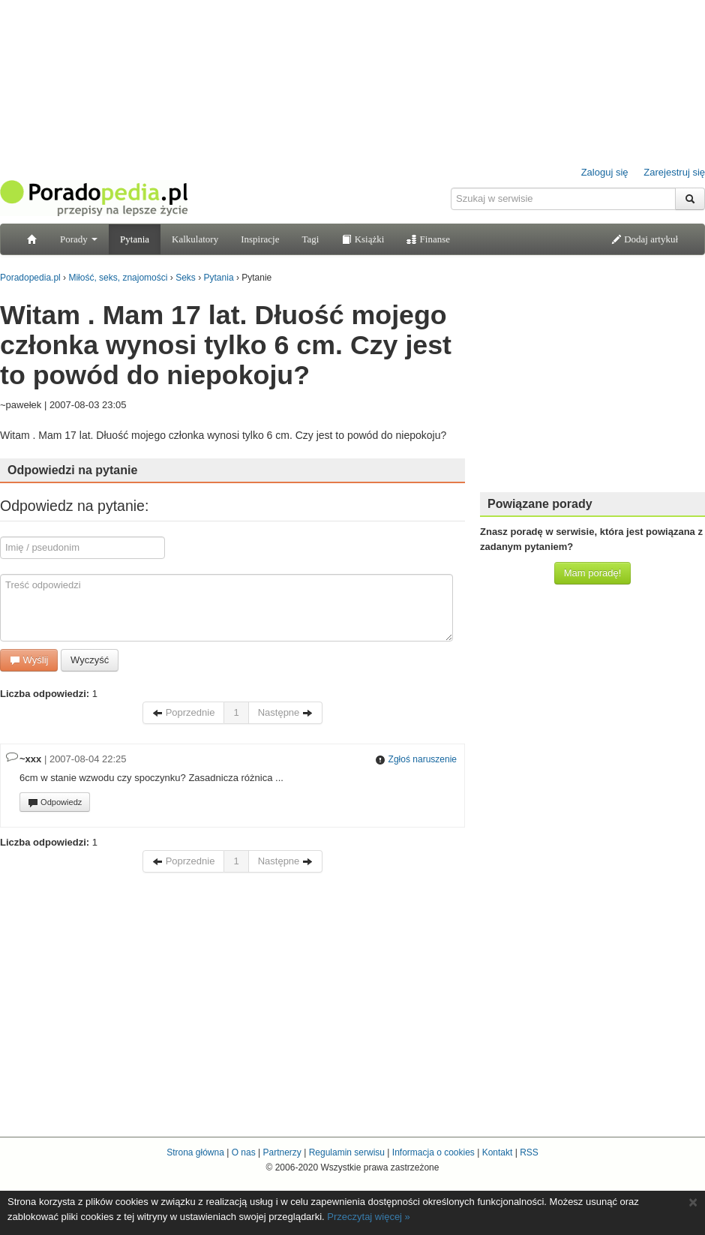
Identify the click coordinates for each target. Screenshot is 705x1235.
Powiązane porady (540, 503)
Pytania (134, 239)
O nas (244, 1152)
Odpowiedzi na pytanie (72, 470)
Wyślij (29, 660)
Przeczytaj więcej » (368, 1216)
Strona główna (195, 1152)
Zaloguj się (604, 172)
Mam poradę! (593, 572)
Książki (362, 239)
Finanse (428, 239)
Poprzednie (183, 712)
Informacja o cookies (433, 1152)
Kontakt (497, 1152)
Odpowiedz (55, 803)
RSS (529, 1152)
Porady (79, 239)
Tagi (310, 239)
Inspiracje (260, 239)
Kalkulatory (195, 239)
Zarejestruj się (674, 172)
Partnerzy (281, 1152)
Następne (285, 712)
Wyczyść (89, 660)
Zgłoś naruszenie (416, 759)
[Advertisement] (353, 997)
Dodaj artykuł (644, 239)
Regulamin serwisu (347, 1152)
